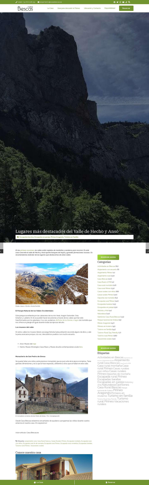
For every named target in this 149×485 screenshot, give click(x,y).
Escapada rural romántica (69, 443)
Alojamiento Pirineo (104, 273)
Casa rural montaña (104, 285)
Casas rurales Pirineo (105, 295)
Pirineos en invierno (104, 326)
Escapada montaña (73, 441)
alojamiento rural (31, 441)
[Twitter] (117, 2)
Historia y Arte (102, 310)
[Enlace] (26, 8)
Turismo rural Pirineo (23, 445)
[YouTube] (123, 2)
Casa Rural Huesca (43, 441)
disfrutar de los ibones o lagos (67, 320)
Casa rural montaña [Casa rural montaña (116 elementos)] (109, 365)
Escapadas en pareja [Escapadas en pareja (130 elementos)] (110, 382)
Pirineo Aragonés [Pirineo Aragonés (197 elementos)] (110, 391)
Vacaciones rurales (37, 445)
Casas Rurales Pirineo (58, 441)
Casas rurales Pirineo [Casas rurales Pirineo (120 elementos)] (111, 372)
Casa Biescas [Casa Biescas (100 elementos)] (112, 362)
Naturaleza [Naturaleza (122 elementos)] (109, 384)
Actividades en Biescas (106, 266)
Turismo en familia (71, 237)
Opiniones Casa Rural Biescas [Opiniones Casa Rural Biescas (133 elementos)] (113, 386)
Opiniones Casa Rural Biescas (108, 317)
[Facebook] (114, 2)
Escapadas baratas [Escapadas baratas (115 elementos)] (109, 379)
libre (80, 347)
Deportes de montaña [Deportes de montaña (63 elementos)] (118, 374)
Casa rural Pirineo (104, 288)
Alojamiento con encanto (107, 269)
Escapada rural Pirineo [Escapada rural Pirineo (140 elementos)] (112, 376)
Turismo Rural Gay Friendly (107, 333)
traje (34, 344)
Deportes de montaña (105, 298)
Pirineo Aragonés (57, 237)
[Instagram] (120, 2)
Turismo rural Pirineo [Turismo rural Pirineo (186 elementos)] (112, 400)
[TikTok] (126, 2)
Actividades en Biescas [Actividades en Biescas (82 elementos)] (110, 357)
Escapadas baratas (27, 237)
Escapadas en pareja (42, 237)
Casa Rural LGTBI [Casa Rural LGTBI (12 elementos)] (125, 363)
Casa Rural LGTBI (104, 282)
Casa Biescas (102, 279)
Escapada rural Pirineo (52, 443)
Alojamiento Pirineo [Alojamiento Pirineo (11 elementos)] (108, 360)
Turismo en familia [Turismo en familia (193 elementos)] (120, 395)
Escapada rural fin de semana (33, 443)
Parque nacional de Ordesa (107, 320)
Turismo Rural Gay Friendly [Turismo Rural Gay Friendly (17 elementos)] (107, 399)
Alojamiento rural (103, 276)
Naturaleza (101, 314)
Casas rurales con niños (106, 291)
